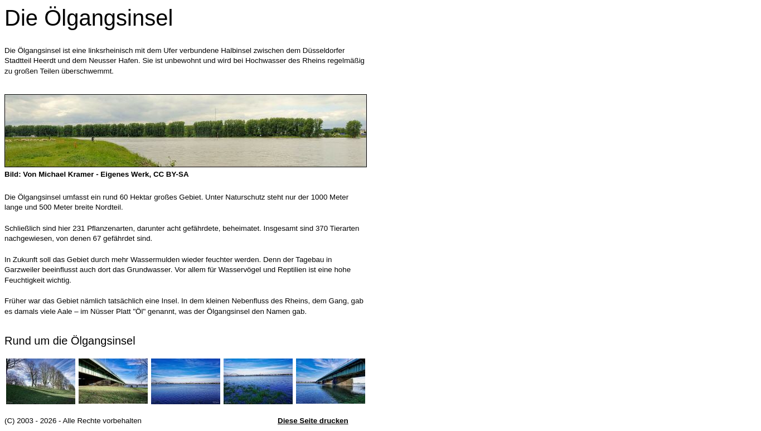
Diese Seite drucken (313, 421)
